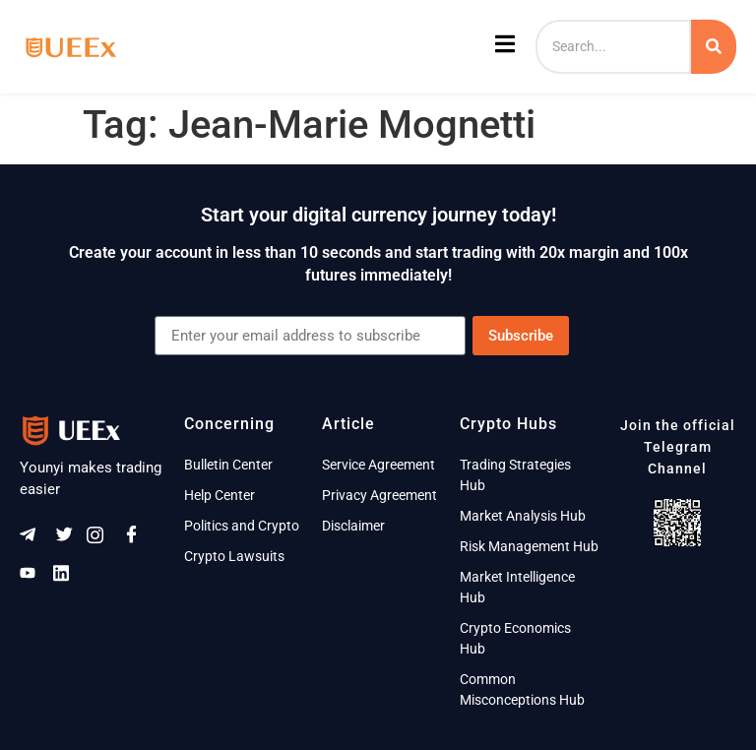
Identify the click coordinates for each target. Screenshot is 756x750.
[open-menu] (502, 47)
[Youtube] (34, 577)
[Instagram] (101, 539)
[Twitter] (68, 539)
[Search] (613, 47)
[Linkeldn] (68, 577)
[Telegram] (34, 539)
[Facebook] (135, 539)
